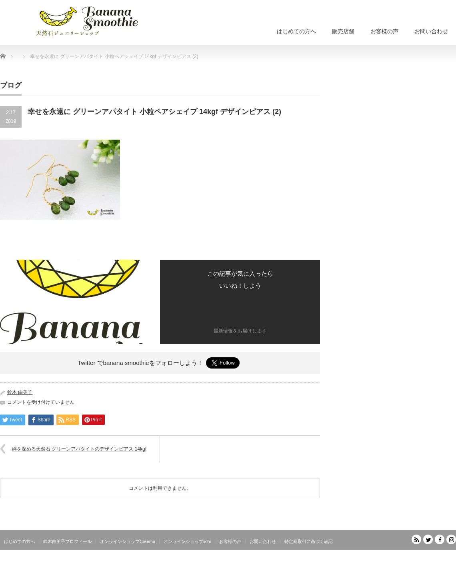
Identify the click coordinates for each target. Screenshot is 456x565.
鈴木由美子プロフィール (67, 541)
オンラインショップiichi (187, 541)
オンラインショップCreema (127, 541)
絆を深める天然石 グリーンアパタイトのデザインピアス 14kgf (79, 449)
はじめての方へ (296, 31)
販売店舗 (343, 31)
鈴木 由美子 (19, 392)
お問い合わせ (431, 31)
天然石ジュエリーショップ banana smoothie (408, 559)
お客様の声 (384, 31)
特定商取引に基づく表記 (308, 541)
